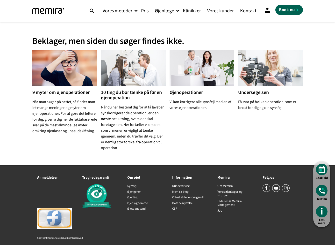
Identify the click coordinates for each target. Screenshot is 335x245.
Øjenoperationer (186, 92)
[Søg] (92, 10)
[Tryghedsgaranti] (100, 197)
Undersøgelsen (253, 92)
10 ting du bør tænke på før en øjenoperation (131, 95)
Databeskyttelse (182, 203)
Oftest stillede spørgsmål (188, 197)
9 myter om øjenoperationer (61, 92)
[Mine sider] (267, 11)
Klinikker (192, 11)
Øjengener (134, 192)
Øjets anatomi (136, 209)
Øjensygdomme (137, 203)
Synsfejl (132, 186)
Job (219, 211)
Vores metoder (117, 11)
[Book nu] (289, 10)
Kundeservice (181, 186)
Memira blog (180, 192)
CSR (174, 209)
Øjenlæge (164, 11)
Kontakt (248, 11)
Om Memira (225, 186)
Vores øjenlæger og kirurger (229, 194)
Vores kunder (220, 11)
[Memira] (48, 11)
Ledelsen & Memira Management (229, 203)
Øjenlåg (132, 197)
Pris (145, 11)
